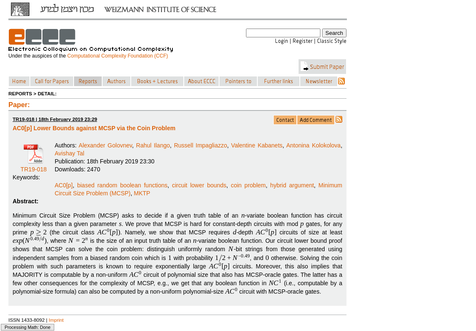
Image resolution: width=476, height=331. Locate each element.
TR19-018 (34, 166)
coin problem (248, 185)
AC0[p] (64, 185)
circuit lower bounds (199, 185)
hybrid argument (292, 185)
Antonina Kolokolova (313, 145)
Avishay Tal (69, 153)
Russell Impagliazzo (200, 145)
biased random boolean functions (122, 185)
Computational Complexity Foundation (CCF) (117, 56)
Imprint (56, 320)
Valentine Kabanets (257, 145)
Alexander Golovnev (105, 145)
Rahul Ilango (153, 145)
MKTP (142, 193)
